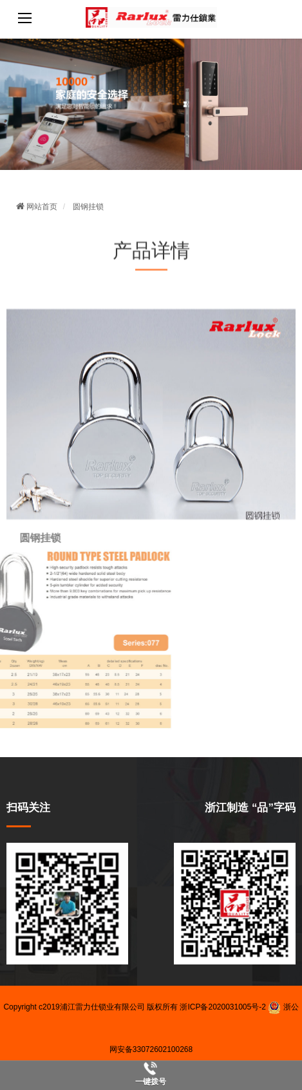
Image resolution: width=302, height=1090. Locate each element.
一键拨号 (150, 1081)
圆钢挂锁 (88, 206)
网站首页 (36, 206)
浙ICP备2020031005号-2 (222, 1006)
